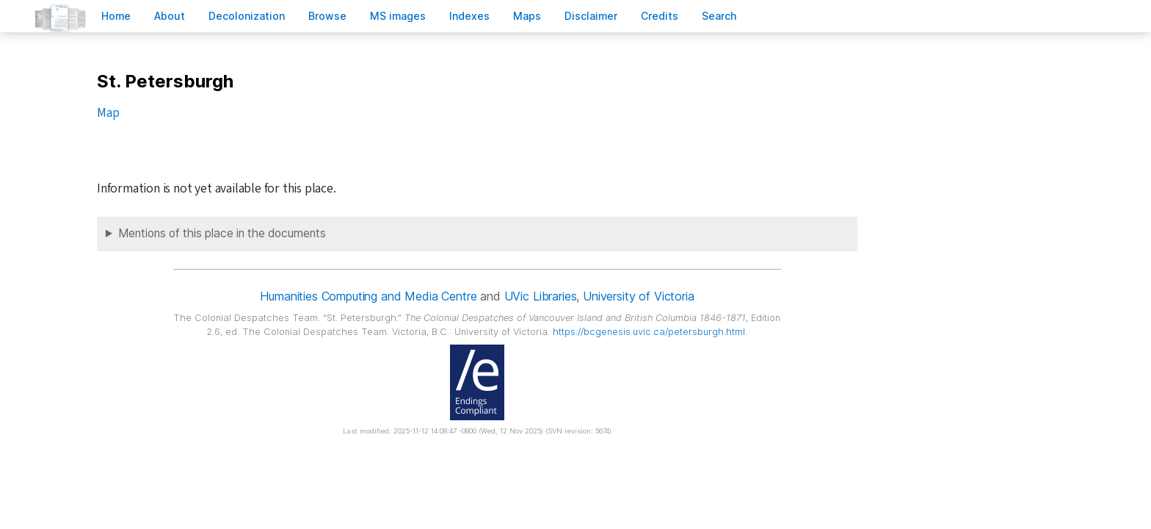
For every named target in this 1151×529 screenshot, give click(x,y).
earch (719, 16)
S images (398, 16)
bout (169, 16)
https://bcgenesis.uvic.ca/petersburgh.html (649, 331)
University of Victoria (638, 296)
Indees (469, 16)
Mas (527, 16)
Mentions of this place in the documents (222, 233)
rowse (327, 16)
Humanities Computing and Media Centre (368, 296)
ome (116, 16)
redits (659, 16)
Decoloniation (246, 16)
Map (108, 113)
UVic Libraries (540, 296)
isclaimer (590, 16)
